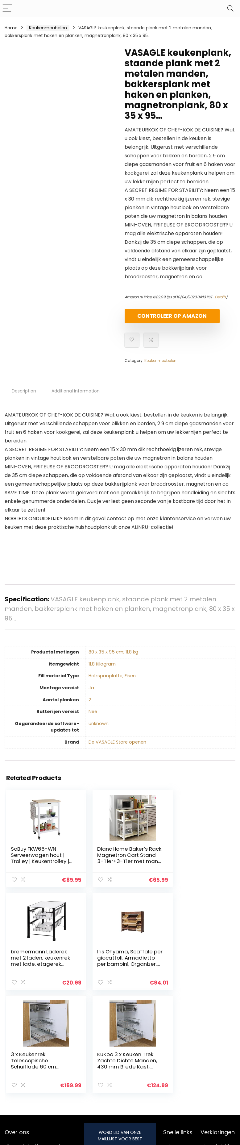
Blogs (168, 1065)
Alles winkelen (177, 1056)
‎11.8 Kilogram (102, 669)
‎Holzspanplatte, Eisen (112, 681)
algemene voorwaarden (215, 1059)
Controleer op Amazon (160, 318)
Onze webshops (180, 1073)
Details (220, 297)
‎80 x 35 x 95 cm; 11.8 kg (113, 657)
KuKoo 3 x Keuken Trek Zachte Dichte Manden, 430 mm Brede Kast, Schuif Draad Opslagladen (195, 968)
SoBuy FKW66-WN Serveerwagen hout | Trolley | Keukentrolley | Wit (38, 863)
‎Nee (93, 717)
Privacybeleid (215, 1047)
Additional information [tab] (76, 396)
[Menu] (7, 8)
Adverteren (175, 1082)
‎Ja (91, 693)
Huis (167, 1047)
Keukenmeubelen (48, 28)
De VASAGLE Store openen (117, 747)
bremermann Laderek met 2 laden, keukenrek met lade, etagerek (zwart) (195, 863)
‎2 (90, 705)
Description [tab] (24, 396)
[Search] (230, 8)
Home (11, 28)
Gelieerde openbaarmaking (219, 1073)
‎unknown (99, 729)
